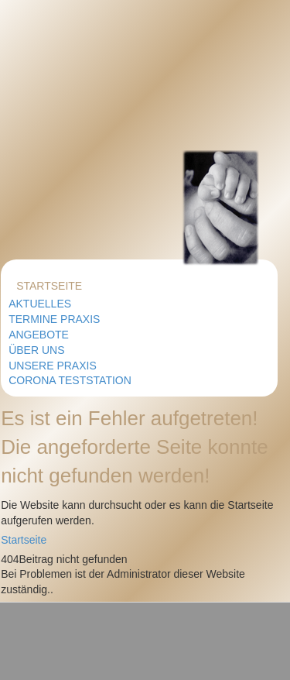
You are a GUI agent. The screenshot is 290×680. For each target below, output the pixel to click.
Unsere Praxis (53, 365)
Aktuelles (40, 303)
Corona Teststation (70, 380)
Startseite (49, 286)
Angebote (39, 334)
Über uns (36, 350)
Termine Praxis (54, 319)
